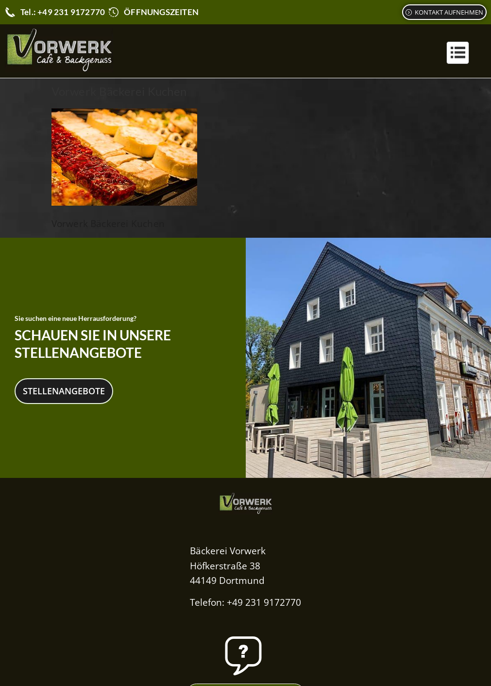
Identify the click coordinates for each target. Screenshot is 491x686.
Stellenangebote (64, 389)
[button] (457, 52)
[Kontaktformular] (444, 12)
